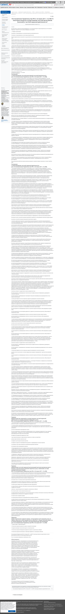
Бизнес (17, 7)
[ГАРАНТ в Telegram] (47, 2)
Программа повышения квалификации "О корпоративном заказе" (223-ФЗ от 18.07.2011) (5, 109)
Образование (40, 7)
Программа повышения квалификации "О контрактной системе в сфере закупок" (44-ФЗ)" (5, 92)
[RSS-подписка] (53, 2)
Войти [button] (57, 2)
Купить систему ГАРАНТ (5, 55)
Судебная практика (4, 7)
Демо (18, 2)
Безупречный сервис (4, 15)
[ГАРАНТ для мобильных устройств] (41, 2)
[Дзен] (44, 2)
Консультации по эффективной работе (5, 35)
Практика (22, 7)
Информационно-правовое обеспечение (5, 12)
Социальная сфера (30, 7)
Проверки (61, 7)
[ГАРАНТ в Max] (45, 2)
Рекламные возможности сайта (49, 606)
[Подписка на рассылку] (39, 2)
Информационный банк (5, 50)
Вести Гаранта (4, 29)
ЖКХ (36, 7)
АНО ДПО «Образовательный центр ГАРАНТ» (4, 61)
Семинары (22, 2)
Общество (50, 7)
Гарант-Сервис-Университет (19, 612)
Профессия (56, 7)
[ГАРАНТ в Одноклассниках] (50, 2)
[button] (59, 5)
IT (53, 7)
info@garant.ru (28, 610)
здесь (39, 24)
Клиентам (34, 2)
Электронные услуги (4, 43)
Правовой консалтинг (4, 23)
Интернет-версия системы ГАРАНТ (5, 20)
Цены (15, 2)
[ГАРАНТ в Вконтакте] (42, 2)
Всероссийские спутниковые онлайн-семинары (5, 39)
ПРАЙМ (3, 25)
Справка (12, 26)
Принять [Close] (11, 611)
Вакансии (7, 2)
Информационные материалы (4, 54)
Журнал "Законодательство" (5, 32)
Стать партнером (28, 2)
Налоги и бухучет (12, 7)
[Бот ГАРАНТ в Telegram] (48, 2)
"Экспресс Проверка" (4, 46)
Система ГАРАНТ (5, 17)
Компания (3, 2)
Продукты (12, 2)
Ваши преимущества (5, 48)
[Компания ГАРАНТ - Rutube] (51, 2)
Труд (25, 7)
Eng (62, 2)
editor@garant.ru (59, 604)
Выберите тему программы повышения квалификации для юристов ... (4, 121)
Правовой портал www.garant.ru (5, 27)
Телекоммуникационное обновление (5, 58)
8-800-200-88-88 (46, 601)
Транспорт (45, 7)
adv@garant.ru (60, 605)
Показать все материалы (17, 594)
